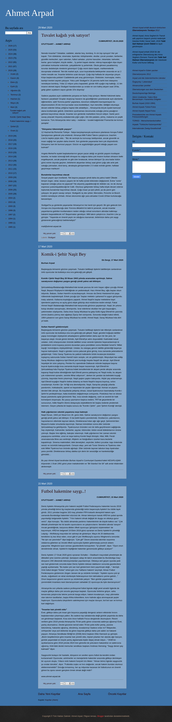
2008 (10, 181)
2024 (10, 54)
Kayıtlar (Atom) (51, 700)
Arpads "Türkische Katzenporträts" (147, 124)
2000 (10, 206)
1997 (10, 214)
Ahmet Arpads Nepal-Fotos (144, 111)
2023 (10, 58)
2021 (10, 66)
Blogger (100, 716)
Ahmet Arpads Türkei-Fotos (144, 107)
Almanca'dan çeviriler (141, 85)
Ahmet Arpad (29, 13)
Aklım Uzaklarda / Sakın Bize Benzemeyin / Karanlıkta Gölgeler (146, 98)
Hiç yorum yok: (50, 233)
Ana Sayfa (84, 694)
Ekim (12, 82)
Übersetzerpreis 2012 (141, 74)
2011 (10, 169)
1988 (10, 223)
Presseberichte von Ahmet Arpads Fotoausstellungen (146, 115)
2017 (10, 144)
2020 (10, 70)
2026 (10, 46)
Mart (12, 107)
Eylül (12, 86)
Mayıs (13, 103)
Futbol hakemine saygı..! (63, 491)
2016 (10, 148)
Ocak (13, 130)
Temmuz (14, 95)
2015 (10, 152)
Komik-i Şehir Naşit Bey (63, 254)
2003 (10, 202)
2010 (10, 173)
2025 (10, 50)
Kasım (13, 78)
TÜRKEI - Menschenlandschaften (146, 121)
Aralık (13, 74)
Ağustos (14, 90)
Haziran (14, 99)
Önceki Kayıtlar (117, 694)
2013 (10, 161)
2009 (10, 177)
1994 (10, 218)
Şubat (13, 126)
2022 (10, 62)
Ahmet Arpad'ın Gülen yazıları (145, 70)
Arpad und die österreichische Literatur (148, 78)
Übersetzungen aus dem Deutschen (147, 89)
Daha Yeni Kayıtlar (49, 694)
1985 (10, 227)
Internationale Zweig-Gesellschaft (146, 128)
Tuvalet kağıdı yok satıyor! (65, 35)
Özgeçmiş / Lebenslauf (142, 82)
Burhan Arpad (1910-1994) (143, 103)
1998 (10, 210)
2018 (10, 140)
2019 (10, 136)
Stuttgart (51, 237)
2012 (10, 165)
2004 (10, 198)
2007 (10, 185)
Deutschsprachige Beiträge (144, 93)
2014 (10, 156)
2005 (10, 194)
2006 (10, 190)
